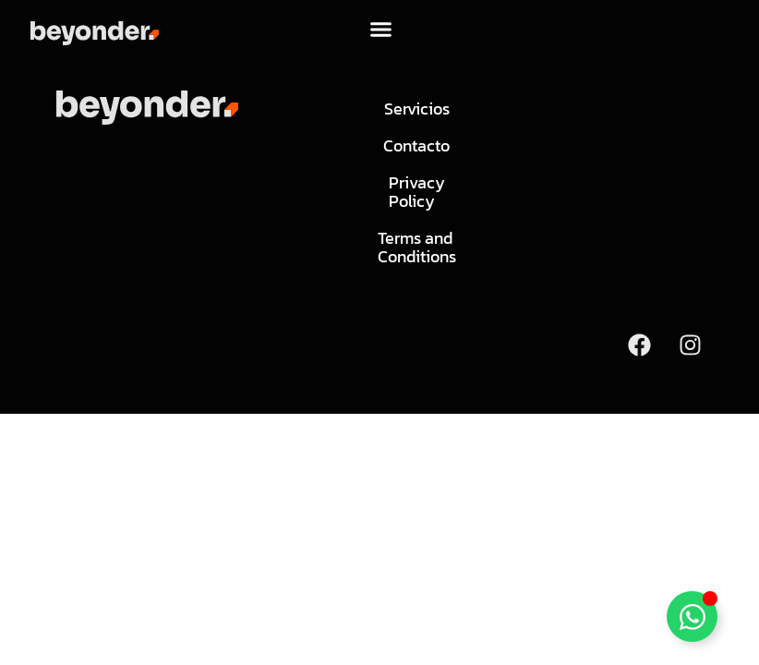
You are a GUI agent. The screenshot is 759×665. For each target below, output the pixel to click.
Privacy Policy (416, 191)
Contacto (416, 145)
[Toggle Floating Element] (692, 616)
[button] (381, 28)
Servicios (416, 108)
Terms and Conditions (416, 247)
